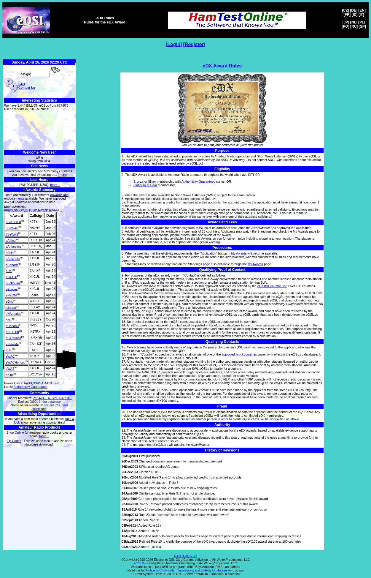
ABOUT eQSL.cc (185, 556)
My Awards (238, 253)
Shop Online (15, 432)
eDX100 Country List (271, 286)
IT (361, 14)
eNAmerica (13, 313)
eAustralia (13, 258)
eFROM (11, 295)
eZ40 (9, 374)
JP (346, 22)
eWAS (10, 368)
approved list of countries (239, 354)
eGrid (9, 301)
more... (55, 185)
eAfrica (10, 240)
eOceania (12, 326)
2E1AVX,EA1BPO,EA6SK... (52, 398)
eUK (9, 350)
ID (354, 14)
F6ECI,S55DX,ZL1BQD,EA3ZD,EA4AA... (33, 210)
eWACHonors (15, 362)
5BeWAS (12, 234)
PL (361, 22)
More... (44, 436)
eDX (9, 271)
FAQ (21, 84)
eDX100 (11, 277)
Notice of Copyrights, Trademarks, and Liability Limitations (186, 570)
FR (347, 14)
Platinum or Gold (145, 185)
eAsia (10, 252)
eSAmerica (13, 338)
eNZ (9, 319)
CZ (345, 10)
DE (353, 10)
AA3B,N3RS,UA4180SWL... (43, 383)
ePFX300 (12, 332)
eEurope (11, 289)
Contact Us (26, 87)
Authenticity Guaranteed (30, 387)
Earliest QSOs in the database (39, 401)
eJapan (11, 307)
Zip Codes (14, 441)
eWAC (10, 356)
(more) (62, 174)
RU (353, 26)
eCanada (12, 264)
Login (173, 44)
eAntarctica (13, 246)
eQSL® (139, 563)
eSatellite (12, 344)
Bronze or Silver (144, 181)
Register (194, 44)
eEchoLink (13, 283)
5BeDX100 (13, 222)
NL (353, 22)
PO (345, 26)
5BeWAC (12, 228)
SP (362, 26)
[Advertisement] (39, 130)
